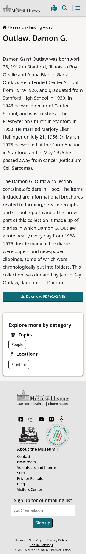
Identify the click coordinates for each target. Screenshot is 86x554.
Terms (20, 540)
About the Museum (38, 449)
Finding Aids (39, 27)
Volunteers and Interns (37, 467)
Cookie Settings (41, 545)
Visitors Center (29, 489)
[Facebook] (21, 418)
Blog (21, 483)
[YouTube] (41, 418)
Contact (24, 456)
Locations (27, 354)
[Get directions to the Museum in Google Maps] (54, 8)
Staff (21, 472)
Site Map (35, 540)
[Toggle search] (65, 8)
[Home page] (5, 27)
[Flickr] (51, 418)
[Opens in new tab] (28, 434)
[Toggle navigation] (77, 8)
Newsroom (26, 461)
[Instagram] (31, 418)
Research (18, 27)
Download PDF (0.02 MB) (43, 296)
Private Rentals (30, 478)
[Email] (43, 510)
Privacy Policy (57, 540)
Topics (25, 335)
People (17, 344)
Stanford (18, 364)
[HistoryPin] (61, 418)
